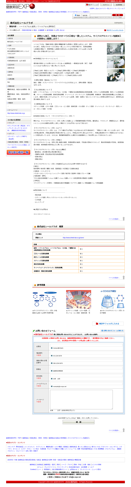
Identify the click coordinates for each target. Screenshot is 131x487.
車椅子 (35, 455)
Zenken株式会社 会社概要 (78, 471)
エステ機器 (58, 450)
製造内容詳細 (26, 30)
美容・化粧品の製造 (60, 463)
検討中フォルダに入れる (115, 30)
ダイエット (16, 452)
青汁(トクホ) (96, 450)
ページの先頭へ (114, 219)
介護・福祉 (86, 468)
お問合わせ (73, 473)
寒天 (31, 455)
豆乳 (27, 455)
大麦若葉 (43, 452)
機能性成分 (50, 450)
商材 (78, 15)
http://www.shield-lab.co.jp (16, 113)
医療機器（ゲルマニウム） (107, 452)
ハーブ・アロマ (67, 468)
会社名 (85, 15)
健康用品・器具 (49, 468)
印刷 (15, 463)
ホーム (39, 471)
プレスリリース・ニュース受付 (90, 473)
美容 (58, 468)
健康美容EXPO (59, 486)
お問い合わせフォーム (46, 331)
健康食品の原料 (47, 463)
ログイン (106, 5)
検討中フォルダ (93, 5)
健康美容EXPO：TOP (13, 12)
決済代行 (11, 463)
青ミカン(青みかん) (84, 450)
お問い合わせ (60, 30)
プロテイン (11, 455)
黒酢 (78, 452)
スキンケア (11, 450)
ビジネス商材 (96, 468)
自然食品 (40, 468)
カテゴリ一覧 (104, 8)
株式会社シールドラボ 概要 (50, 226)
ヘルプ (122, 8)
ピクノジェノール (70, 452)
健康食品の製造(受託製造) (27, 463)
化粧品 (38, 463)
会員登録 (119, 5)
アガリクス (104, 450)
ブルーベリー (20, 455)
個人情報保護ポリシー (59, 473)
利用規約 (47, 473)
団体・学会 (77, 468)
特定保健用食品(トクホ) (89, 452)
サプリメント (40, 450)
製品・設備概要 (39, 30)
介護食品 (66, 450)
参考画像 (50, 30)
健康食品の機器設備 (74, 463)
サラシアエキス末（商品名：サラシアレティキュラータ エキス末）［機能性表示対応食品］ (18, 128)
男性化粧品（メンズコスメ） (25, 450)
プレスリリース (49, 471)
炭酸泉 (119, 452)
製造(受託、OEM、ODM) (38, 12)
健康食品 (25, 12)
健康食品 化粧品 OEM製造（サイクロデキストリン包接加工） (70, 12)
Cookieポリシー (35, 473)
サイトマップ (114, 8)
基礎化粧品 (73, 450)
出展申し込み (94, 8)
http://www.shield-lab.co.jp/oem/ (73, 238)
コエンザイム (113, 450)
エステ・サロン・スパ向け (30, 452)
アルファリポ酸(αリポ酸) (55, 452)
